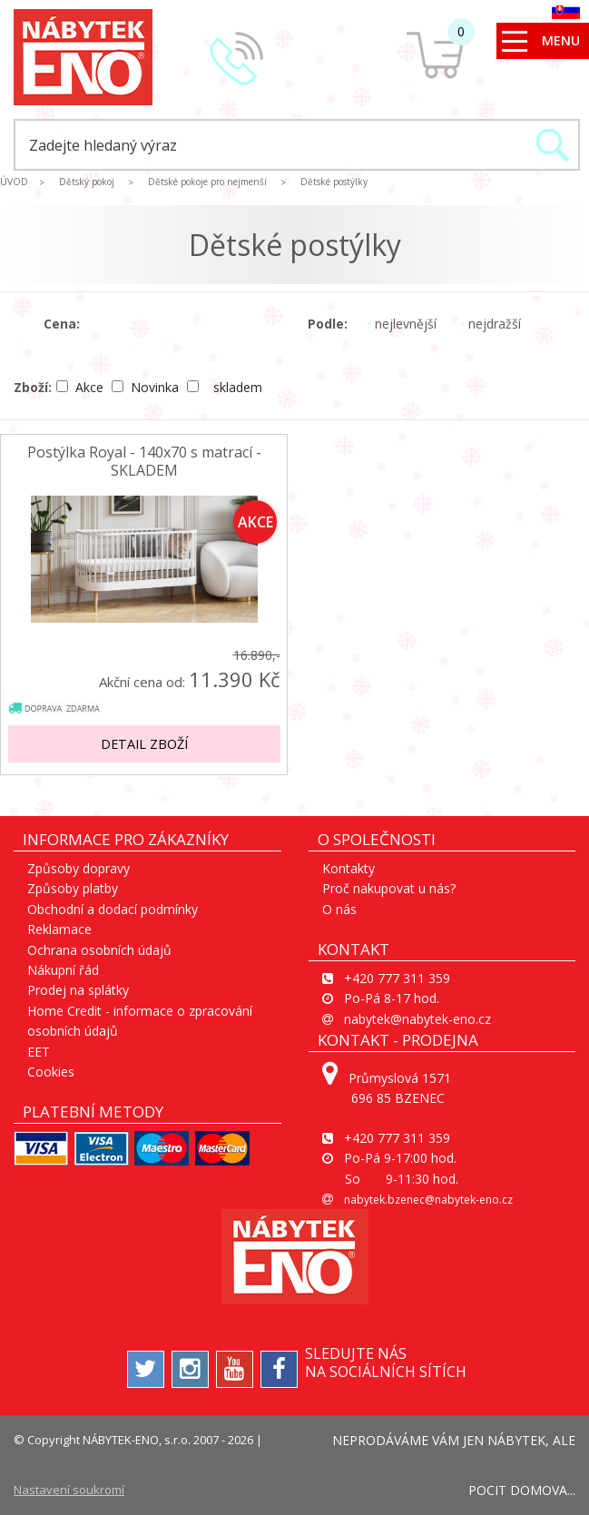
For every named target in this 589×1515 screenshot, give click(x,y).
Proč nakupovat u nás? (389, 888)
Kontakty (348, 868)
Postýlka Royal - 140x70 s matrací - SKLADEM (144, 461)
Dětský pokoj (86, 181)
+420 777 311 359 (397, 978)
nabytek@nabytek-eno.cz (417, 1019)
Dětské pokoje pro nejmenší (207, 181)
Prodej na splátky (78, 990)
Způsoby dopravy (78, 868)
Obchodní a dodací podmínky (112, 909)
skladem (224, 387)
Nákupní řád (63, 970)
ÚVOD (14, 181)
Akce (81, 387)
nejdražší (490, 323)
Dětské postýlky (334, 181)
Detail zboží (144, 744)
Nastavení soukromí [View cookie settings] (69, 1489)
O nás (339, 909)
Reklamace (59, 929)
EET (38, 1051)
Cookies (50, 1071)
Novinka (147, 387)
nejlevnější (402, 323)
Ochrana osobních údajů (99, 950)
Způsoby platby (72, 888)
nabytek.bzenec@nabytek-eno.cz (428, 1199)
